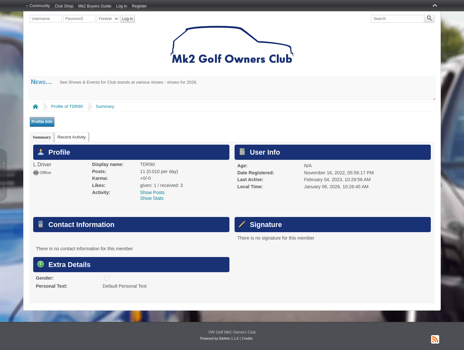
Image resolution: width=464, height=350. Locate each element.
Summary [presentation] (42, 137)
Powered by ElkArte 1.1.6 (219, 338)
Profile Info (42, 121)
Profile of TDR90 (67, 106)
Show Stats (152, 198)
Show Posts (152, 192)
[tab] (42, 137)
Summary (105, 106)
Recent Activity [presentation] (71, 137)
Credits (247, 338)
